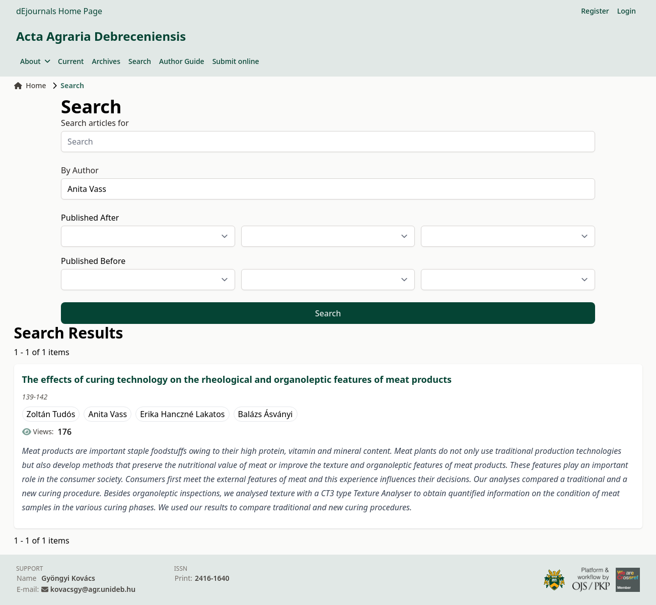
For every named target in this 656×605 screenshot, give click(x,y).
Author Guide (181, 61)
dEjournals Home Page (59, 11)
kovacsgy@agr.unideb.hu (92, 589)
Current (71, 61)
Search (139, 61)
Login (626, 11)
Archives (106, 61)
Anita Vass (107, 414)
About (35, 61)
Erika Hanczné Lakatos (182, 414)
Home (30, 85)
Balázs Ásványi (265, 414)
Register (595, 11)
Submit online (235, 61)
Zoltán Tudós (51, 414)
